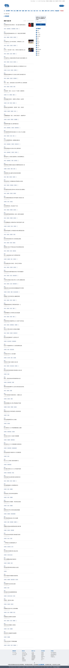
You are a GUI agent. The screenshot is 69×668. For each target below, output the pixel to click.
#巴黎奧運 (15, 78)
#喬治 (13, 472)
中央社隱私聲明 (41, 664)
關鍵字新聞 (7, 13)
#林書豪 (11, 497)
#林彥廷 (12, 111)
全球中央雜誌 (24, 659)
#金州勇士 (15, 160)
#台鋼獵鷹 (15, 119)
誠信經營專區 (34, 659)
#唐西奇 (14, 193)
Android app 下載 (24, 655)
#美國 (12, 168)
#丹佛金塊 (11, 185)
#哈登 (11, 300)
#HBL (8, 201)
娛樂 (46, 10)
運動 (43, 10)
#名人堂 (8, 70)
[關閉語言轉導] (68, 666)
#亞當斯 (13, 431)
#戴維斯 (8, 259)
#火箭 (8, 612)
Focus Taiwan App (25, 657)
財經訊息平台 (44, 657)
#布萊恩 (14, 37)
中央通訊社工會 (53, 661)
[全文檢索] (64, 5)
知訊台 (42, 659)
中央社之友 (43, 660)
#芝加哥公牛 (17, 144)
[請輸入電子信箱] (41, 22)
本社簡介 (33, 652)
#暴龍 (11, 242)
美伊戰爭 (8, 10)
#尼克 (11, 275)
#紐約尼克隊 (13, 579)
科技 (29, 10)
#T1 (8, 94)
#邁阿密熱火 (12, 324)
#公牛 (12, 546)
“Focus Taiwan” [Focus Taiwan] (56, 666)
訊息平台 (43, 656)
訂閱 (41, 24)
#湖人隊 (16, 579)
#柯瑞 (17, 28)
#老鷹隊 (8, 563)
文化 (40, 10)
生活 (32, 10)
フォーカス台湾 (15, 655)
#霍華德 (14, 45)
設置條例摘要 (34, 656)
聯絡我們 (33, 661)
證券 (26, 10)
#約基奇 (8, 423)
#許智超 (11, 201)
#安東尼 (11, 37)
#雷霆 (8, 374)
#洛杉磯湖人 (9, 28)
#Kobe (12, 226)
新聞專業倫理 (34, 657)
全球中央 (52, 10)
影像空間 (43, 655)
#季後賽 (15, 185)
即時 (12, 10)
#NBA (5, 28)
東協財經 (57, 10)
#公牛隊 (8, 357)
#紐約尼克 (9, 546)
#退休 (14, 86)
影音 (48, 10)
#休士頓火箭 (9, 341)
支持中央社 (61, 5)
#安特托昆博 (15, 275)
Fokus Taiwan (15, 656)
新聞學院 (24, 663)
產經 (23, 10)
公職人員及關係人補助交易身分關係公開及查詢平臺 (53, 657)
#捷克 (14, 168)
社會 (34, 10)
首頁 (4, 13)
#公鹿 (11, 283)
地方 (37, 10)
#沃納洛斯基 (14, 341)
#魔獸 (14, 94)
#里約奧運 (12, 530)
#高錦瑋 (8, 111)
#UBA (15, 111)
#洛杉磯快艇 (13, 28)
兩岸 (20, 10)
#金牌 (11, 53)
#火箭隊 (14, 357)
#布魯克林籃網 (13, 513)
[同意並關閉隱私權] (68, 664)
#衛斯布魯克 (17, 127)
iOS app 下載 (24, 652)
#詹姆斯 (8, 37)
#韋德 (14, 316)
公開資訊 (33, 655)
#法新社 (12, 70)
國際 (17, 10)
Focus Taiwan (15, 652)
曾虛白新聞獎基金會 (53, 653)
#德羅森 (11, 489)
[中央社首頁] (7, 5)
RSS (42, 661)
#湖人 (12, 259)
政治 (15, 10)
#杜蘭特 (8, 78)
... (16, 53)
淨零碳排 (24, 661)
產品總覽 (43, 652)
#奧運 (11, 316)
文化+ (23, 660)
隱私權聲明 (34, 660)
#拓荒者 (14, 209)
